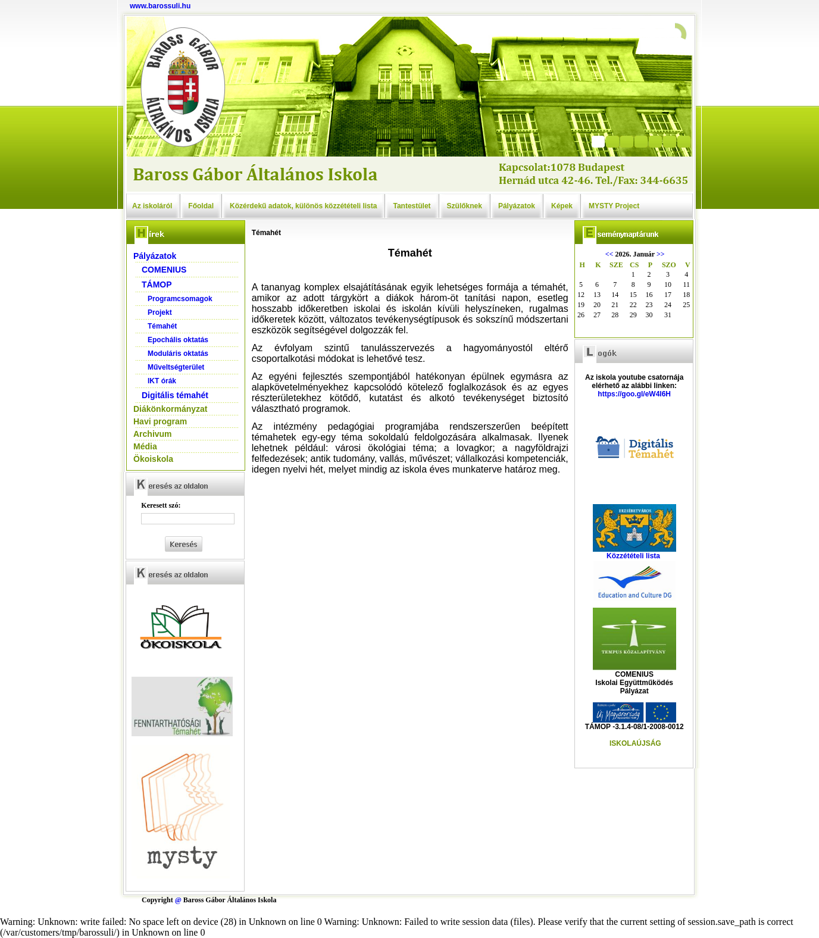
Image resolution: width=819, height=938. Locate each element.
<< (609, 254)
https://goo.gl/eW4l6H (634, 394)
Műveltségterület (176, 367)
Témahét (162, 326)
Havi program (160, 421)
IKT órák (162, 381)
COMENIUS (164, 269)
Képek (562, 206)
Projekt (160, 312)
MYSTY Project (614, 206)
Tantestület (411, 206)
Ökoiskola (153, 459)
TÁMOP (157, 284)
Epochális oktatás (178, 340)
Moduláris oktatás (178, 353)
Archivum (152, 434)
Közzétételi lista (633, 556)
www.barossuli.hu (160, 6)
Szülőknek (464, 206)
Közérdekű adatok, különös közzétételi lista (303, 206)
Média (145, 446)
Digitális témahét (175, 395)
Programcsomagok (180, 299)
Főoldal (201, 206)
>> (661, 254)
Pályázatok (516, 206)
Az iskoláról (152, 206)
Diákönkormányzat (170, 409)
